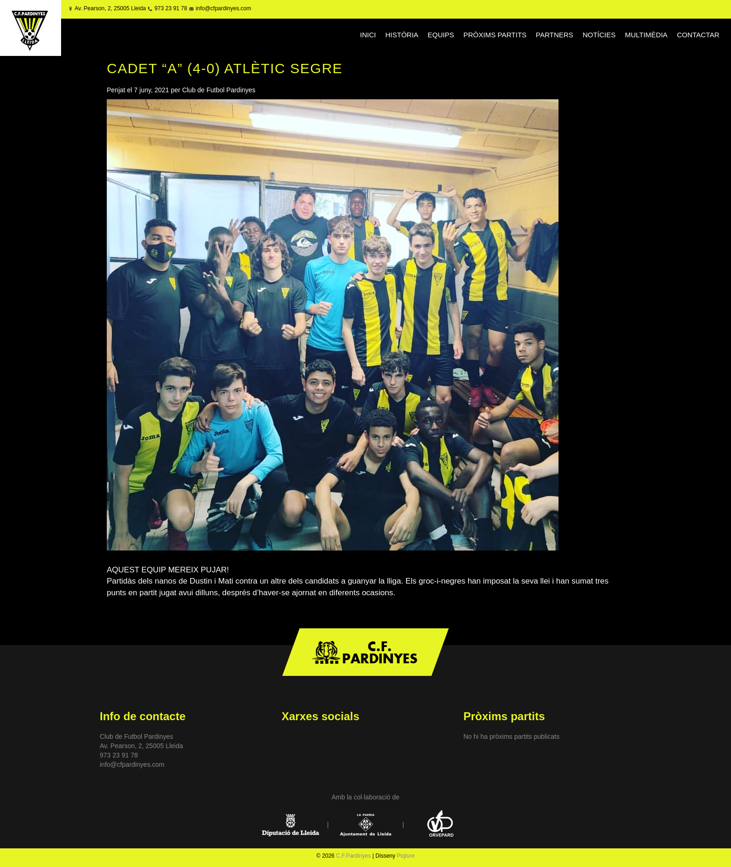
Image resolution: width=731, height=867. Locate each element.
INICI (368, 35)
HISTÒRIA (401, 35)
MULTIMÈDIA (646, 35)
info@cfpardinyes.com (222, 8)
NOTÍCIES (599, 35)
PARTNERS (554, 35)
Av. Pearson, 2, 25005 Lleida (110, 8)
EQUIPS (441, 35)
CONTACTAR (698, 35)
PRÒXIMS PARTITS (494, 35)
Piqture (405, 856)
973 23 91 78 (170, 8)
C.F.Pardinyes (353, 856)
